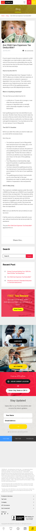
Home (2, 15)
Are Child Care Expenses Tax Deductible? (20, 225)
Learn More (18, 341)
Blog (7, 15)
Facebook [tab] (30, 438)
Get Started (18, 366)
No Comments (29, 50)
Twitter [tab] (18, 438)
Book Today (18, 309)
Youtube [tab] (6, 438)
